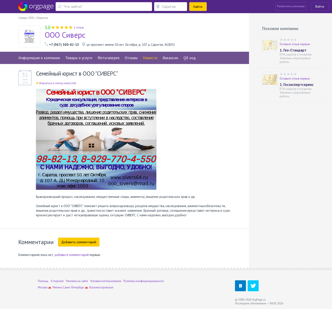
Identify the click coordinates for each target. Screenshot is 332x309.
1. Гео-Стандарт (293, 50)
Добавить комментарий (78, 242)
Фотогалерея (108, 57)
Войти (319, 6)
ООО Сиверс (65, 35)
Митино (57, 287)
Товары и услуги (78, 57)
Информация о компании (39, 57)
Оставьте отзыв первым (295, 44)
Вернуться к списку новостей (56, 83)
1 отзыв (79, 27)
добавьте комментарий (72, 255)
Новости (150, 57)
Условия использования (105, 281)
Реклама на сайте (77, 281)
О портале (57, 281)
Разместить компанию (291, 6)
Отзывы (131, 57)
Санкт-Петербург (73, 287)
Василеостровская (101, 287)
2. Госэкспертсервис (297, 84)
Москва (43, 287)
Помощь (43, 281)
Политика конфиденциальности (143, 281)
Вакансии (170, 57)
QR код (190, 57)
